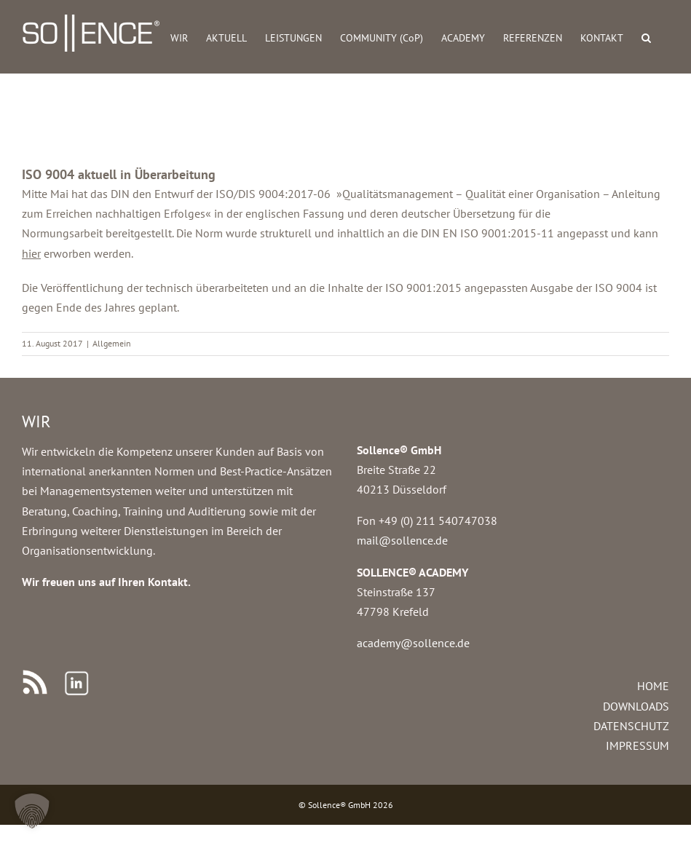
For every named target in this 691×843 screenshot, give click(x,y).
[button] (646, 37)
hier (31, 253)
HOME (653, 685)
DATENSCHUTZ (631, 726)
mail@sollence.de (402, 540)
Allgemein (111, 343)
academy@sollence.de (413, 643)
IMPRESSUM (637, 745)
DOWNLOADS (636, 706)
